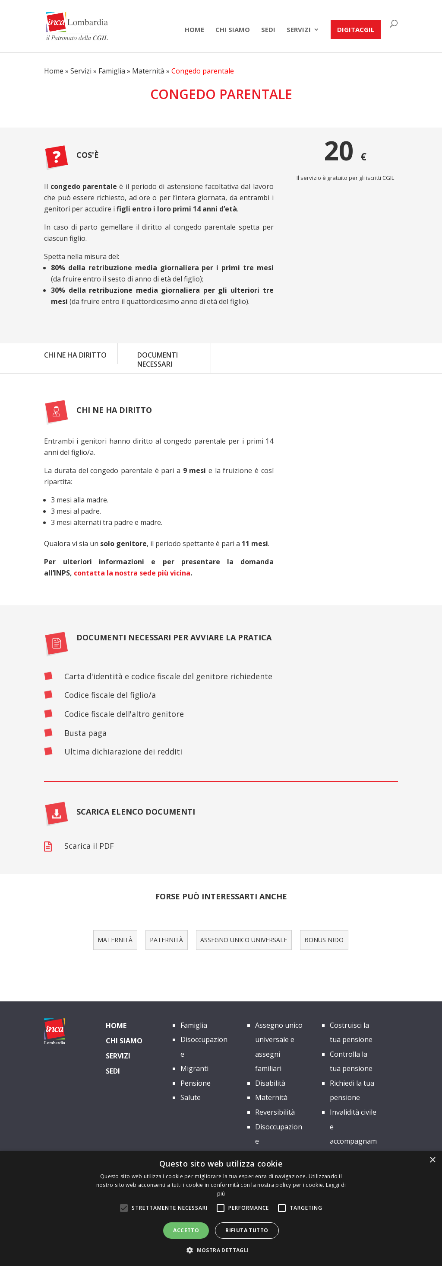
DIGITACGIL (355, 29)
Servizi (299, 30)
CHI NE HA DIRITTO (75, 355)
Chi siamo (124, 1040)
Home (194, 30)
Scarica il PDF (89, 846)
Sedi (268, 30)
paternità (166, 940)
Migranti (194, 1068)
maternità (115, 940)
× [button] (432, 1160)
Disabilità (270, 1083)
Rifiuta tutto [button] (246, 1230)
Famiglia (111, 71)
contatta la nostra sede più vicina (132, 573)
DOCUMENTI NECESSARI (157, 359)
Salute (190, 1097)
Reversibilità (275, 1112)
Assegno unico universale (243, 940)
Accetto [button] (186, 1230)
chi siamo (232, 30)
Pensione (195, 1083)
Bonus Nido (324, 940)
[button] (221, 1250)
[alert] (221, 1208)
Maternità (148, 71)
